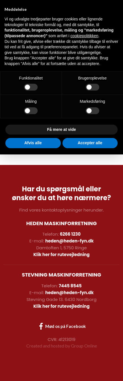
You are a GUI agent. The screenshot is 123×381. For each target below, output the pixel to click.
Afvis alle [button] (33, 369)
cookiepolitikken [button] (84, 262)
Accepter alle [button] (90, 369)
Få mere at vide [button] (61, 356)
